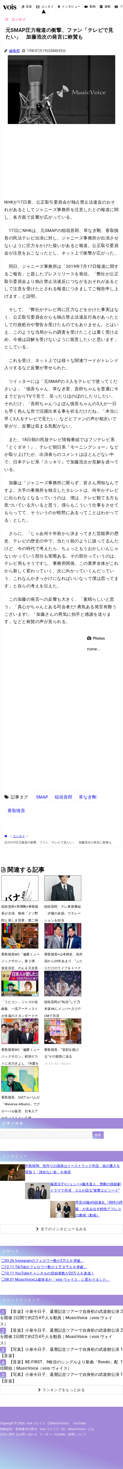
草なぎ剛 (87, 797)
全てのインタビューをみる (61, 1229)
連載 (105, 6)
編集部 (14, 51)
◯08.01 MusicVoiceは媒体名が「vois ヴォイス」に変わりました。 (55, 1279)
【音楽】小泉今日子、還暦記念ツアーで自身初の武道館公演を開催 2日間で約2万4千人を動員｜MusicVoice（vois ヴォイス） (59, 1317)
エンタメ (45, 6)
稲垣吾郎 (63, 797)
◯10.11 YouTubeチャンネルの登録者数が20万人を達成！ (47, 1273)
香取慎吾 (16, 810)
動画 (90, 6)
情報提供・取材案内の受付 (18, 1429)
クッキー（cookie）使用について (63, 1434)
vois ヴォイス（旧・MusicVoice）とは (67, 1429)
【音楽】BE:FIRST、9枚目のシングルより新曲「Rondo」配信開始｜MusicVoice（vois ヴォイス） (59, 1365)
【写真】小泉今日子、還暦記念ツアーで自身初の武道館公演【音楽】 (59, 1352)
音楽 (27, 6)
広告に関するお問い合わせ (18, 1434)
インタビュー (69, 6)
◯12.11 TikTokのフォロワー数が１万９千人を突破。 (44, 1267)
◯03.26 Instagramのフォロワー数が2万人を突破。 (42, 1261)
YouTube (80, 1423)
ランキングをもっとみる (61, 1390)
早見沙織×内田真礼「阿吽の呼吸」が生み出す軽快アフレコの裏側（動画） (99, 1208)
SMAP (42, 797)
